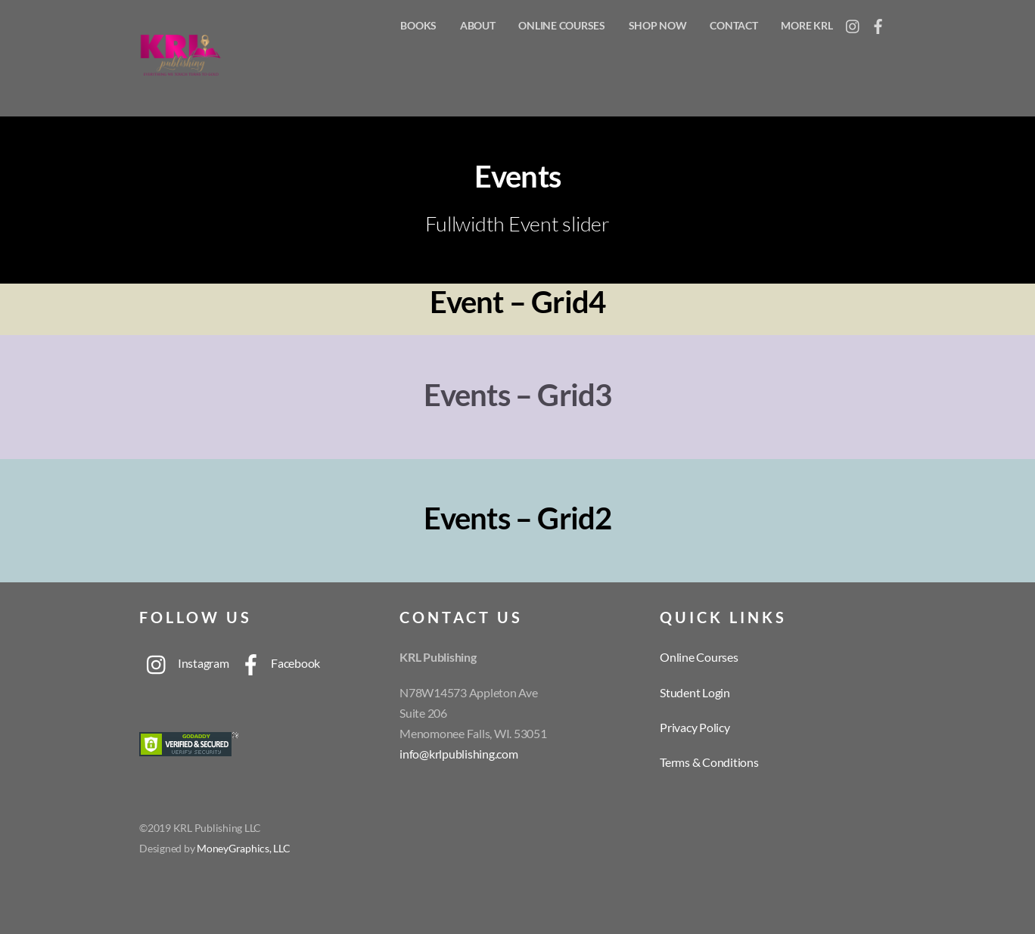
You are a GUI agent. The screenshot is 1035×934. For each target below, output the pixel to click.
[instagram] (853, 22)
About (478, 25)
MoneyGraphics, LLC (244, 848)
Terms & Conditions (709, 762)
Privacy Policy (695, 727)
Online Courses (561, 25)
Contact (733, 25)
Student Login (695, 692)
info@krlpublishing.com (458, 753)
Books (418, 25)
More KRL (806, 25)
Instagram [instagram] (184, 663)
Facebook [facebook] (276, 663)
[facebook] (878, 22)
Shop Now (658, 25)
